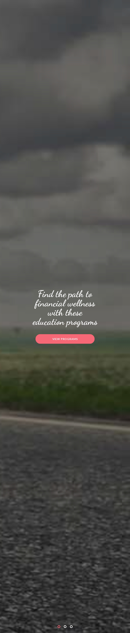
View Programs (65, 339)
